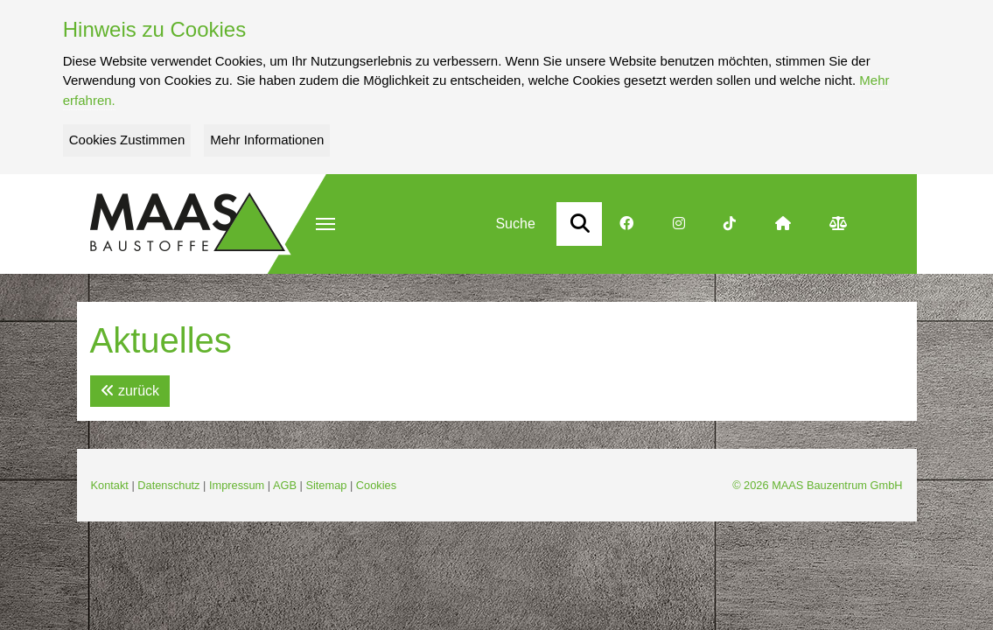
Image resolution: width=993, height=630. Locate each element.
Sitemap (325, 485)
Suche (515, 223)
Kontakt (110, 485)
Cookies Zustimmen (127, 139)
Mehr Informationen (267, 139)
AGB (285, 485)
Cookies (376, 485)
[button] (325, 224)
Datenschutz (168, 485)
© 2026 (817, 485)
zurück (130, 390)
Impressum (236, 485)
